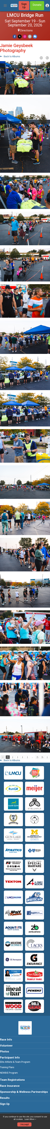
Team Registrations (12, 1079)
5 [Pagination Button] (27, 757)
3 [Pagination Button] (17, 757)
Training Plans (7, 1067)
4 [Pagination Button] (22, 757)
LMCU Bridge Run (25, 15)
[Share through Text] (35, 36)
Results (5, 1097)
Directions (26, 30)
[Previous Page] (41, 58)
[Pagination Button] (47, 757)
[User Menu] (47, 5)
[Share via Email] (30, 36)
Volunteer (6, 1045)
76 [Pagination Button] (42, 757)
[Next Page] (47, 58)
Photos (4, 1051)
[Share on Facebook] (15, 36)
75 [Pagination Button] (37, 757)
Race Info (6, 1039)
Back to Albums (10, 56)
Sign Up (24, 5)
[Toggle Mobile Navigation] (5, 5)
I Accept (24, 1124)
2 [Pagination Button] (12, 757)
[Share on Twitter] (20, 36)
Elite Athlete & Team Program (15, 1062)
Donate (37, 4)
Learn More (29, 1119)
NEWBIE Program (9, 1072)
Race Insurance (10, 1085)
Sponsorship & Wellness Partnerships (24, 1091)
